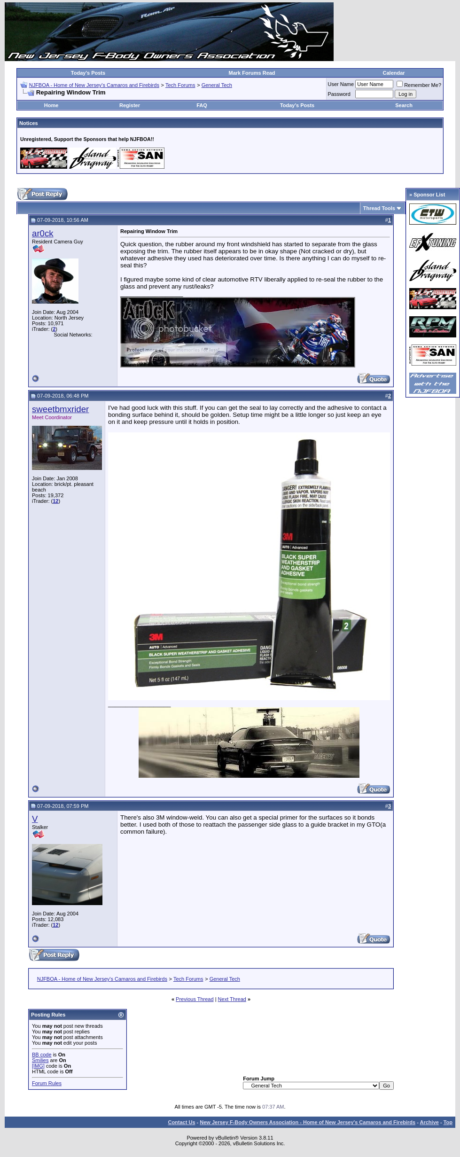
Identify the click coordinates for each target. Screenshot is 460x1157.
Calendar (394, 73)
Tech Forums (180, 85)
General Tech (217, 85)
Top (448, 1122)
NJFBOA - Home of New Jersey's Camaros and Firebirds (94, 85)
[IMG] (38, 1066)
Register (129, 105)
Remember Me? (419, 85)
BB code (42, 1054)
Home (51, 105)
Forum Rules (47, 1083)
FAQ (201, 105)
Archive (429, 1122)
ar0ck (43, 233)
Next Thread (232, 999)
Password (339, 94)
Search (404, 105)
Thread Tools (379, 208)
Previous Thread (195, 999)
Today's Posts (88, 73)
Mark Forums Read (252, 73)
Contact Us (181, 1122)
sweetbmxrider (60, 409)
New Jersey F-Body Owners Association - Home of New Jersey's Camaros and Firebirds (307, 1122)
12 (55, 501)
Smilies (40, 1060)
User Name (341, 84)
